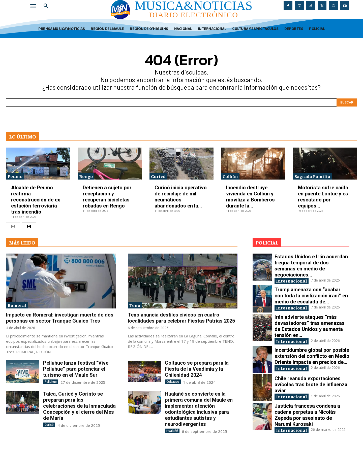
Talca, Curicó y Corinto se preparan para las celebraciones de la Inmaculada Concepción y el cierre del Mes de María (79, 406)
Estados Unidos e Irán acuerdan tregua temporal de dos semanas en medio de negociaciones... (311, 266)
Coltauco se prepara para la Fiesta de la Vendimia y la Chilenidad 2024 (197, 369)
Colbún (230, 176)
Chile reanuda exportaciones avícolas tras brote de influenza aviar (311, 384)
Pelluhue (51, 381)
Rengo (86, 176)
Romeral (17, 305)
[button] (46, 6)
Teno (134, 305)
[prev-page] (13, 226)
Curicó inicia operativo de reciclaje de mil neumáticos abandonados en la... (181, 197)
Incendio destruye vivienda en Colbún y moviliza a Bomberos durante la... (250, 197)
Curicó (158, 176)
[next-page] (29, 226)
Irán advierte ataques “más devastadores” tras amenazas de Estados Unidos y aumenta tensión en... (310, 326)
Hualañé (172, 431)
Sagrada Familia (312, 176)
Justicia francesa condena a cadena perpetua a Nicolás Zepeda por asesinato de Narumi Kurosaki (307, 415)
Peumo (15, 176)
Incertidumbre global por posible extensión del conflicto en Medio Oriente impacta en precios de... (312, 356)
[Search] (347, 102)
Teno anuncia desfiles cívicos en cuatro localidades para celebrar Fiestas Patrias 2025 (181, 318)
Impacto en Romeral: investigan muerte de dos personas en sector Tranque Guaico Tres (59, 318)
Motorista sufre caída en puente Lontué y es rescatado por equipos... (323, 197)
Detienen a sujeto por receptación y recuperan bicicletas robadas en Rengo (107, 197)
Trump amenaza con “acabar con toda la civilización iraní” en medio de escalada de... (311, 296)
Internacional (291, 281)
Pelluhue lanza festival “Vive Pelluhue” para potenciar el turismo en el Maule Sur (75, 369)
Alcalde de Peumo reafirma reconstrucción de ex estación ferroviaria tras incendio (35, 200)
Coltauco (172, 381)
